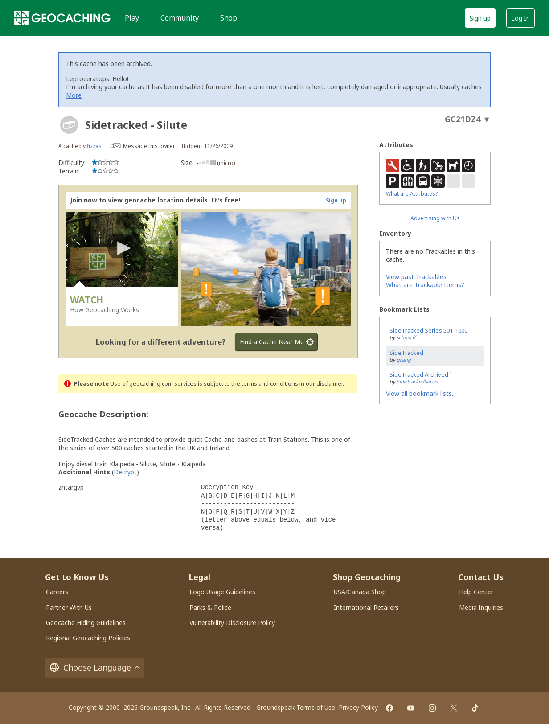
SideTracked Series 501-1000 (428, 330)
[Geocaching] (62, 18)
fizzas (94, 146)
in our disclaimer (321, 383)
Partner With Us (69, 607)
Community (179, 18)
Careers (57, 592)
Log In (520, 18)
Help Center (476, 592)
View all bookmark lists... (421, 393)
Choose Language (94, 667)
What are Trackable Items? (425, 284)
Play (132, 18)
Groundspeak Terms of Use (295, 707)
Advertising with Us (435, 218)
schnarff (406, 337)
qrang (404, 359)
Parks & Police (210, 607)
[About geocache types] (69, 125)
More (74, 95)
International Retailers (366, 607)
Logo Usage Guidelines (222, 592)
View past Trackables (416, 276)
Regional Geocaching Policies (88, 638)
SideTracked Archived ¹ (420, 374)
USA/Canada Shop (360, 592)
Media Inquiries (481, 607)
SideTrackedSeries (417, 381)
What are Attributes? (412, 193)
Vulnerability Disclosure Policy (232, 622)
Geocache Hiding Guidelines (86, 622)
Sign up (480, 18)
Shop (228, 18)
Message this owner (149, 146)
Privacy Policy (358, 707)
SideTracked (406, 353)
